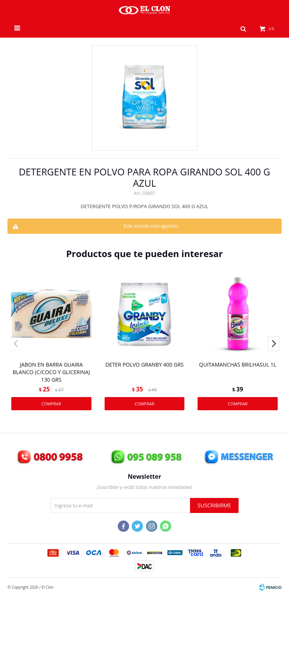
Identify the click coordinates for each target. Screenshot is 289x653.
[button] (243, 28)
